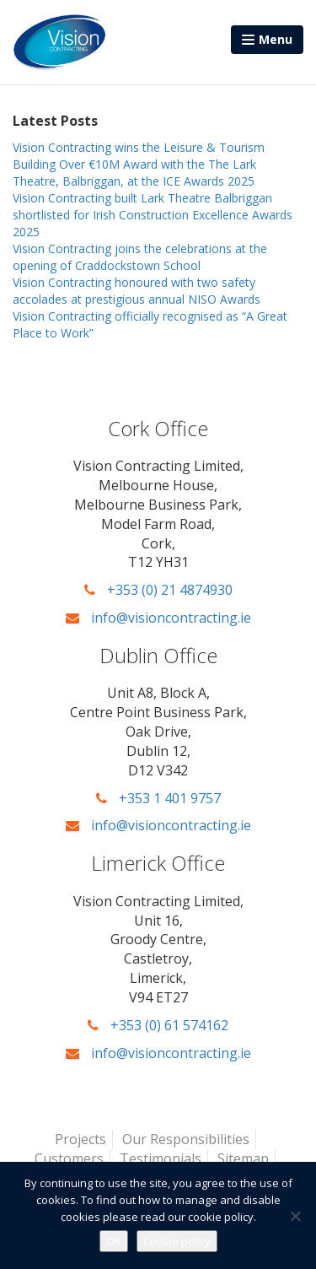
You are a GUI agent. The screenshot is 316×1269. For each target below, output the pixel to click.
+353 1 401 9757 (158, 798)
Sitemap (243, 1158)
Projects (80, 1139)
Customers (69, 1158)
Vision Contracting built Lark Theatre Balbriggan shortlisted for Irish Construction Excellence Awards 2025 (152, 215)
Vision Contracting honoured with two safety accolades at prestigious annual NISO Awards (136, 290)
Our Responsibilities (185, 1139)
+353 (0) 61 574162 (158, 1025)
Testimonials (160, 1158)
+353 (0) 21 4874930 (158, 589)
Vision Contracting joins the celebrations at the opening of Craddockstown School (140, 256)
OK (113, 1241)
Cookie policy (177, 1241)
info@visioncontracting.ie (158, 617)
